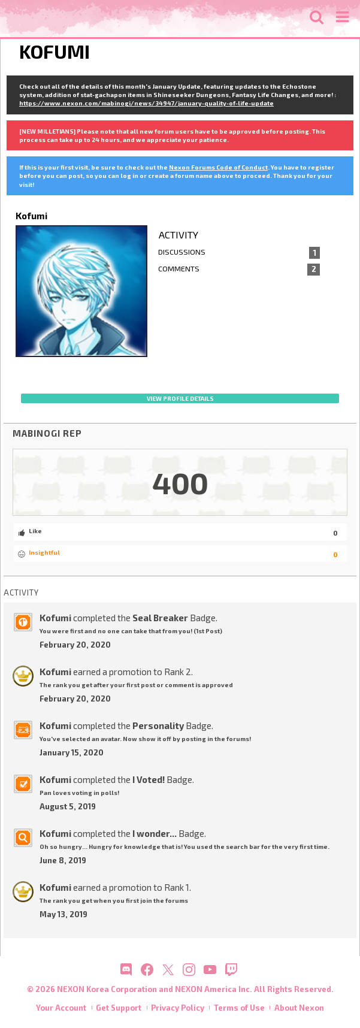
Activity (178, 234)
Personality (158, 725)
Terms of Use (239, 1007)
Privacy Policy (177, 1007)
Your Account (61, 1007)
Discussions (239, 253)
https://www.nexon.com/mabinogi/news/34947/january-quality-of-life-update (146, 103)
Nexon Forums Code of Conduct (218, 167)
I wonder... (154, 833)
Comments (239, 270)
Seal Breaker (160, 617)
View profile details (180, 398)
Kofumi (55, 617)
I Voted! (148, 779)
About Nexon (299, 1007)
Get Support (118, 1007)
